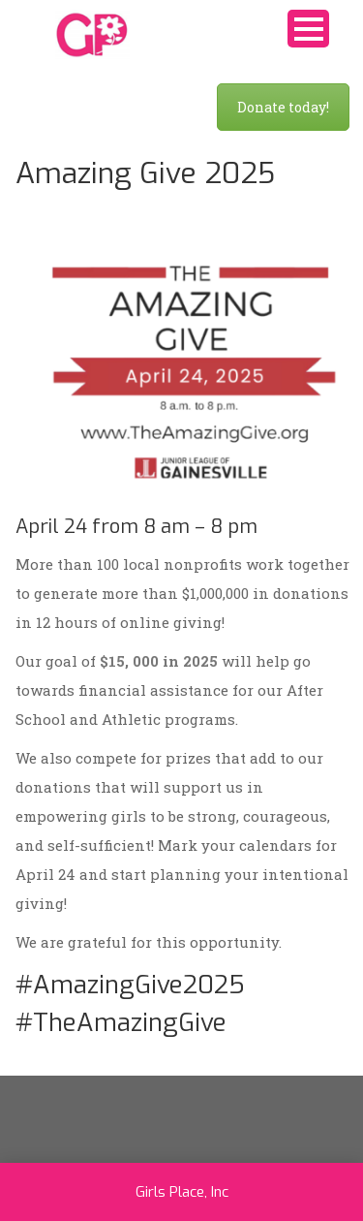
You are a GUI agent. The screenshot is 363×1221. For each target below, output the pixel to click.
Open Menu (308, 28)
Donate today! (283, 107)
